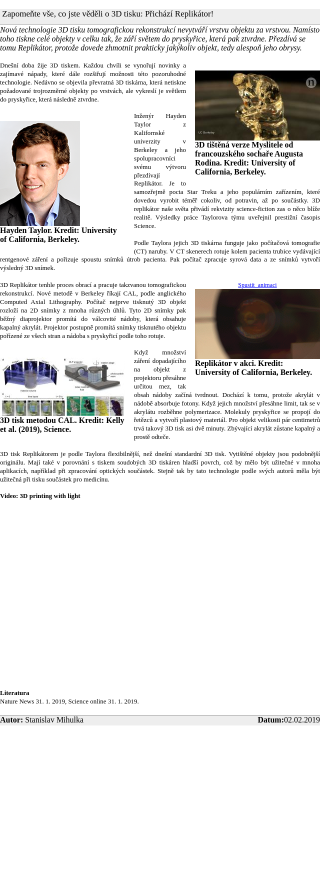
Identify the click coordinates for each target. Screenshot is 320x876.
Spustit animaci (257, 285)
